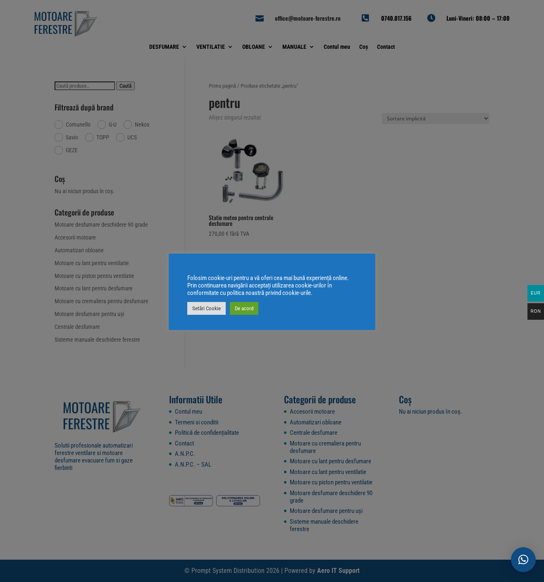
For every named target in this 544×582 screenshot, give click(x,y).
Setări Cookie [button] (206, 308)
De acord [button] (244, 308)
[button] (523, 559)
